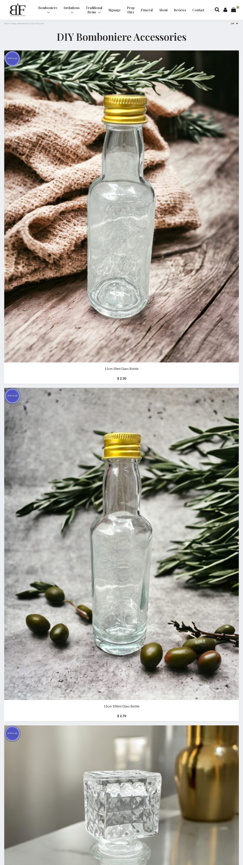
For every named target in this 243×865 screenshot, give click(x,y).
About (163, 10)
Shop (14, 23)
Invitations (72, 10)
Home (7, 23)
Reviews (180, 10)
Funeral (147, 10)
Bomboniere (47, 10)
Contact (198, 10)
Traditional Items (94, 10)
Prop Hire (131, 10)
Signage (114, 10)
